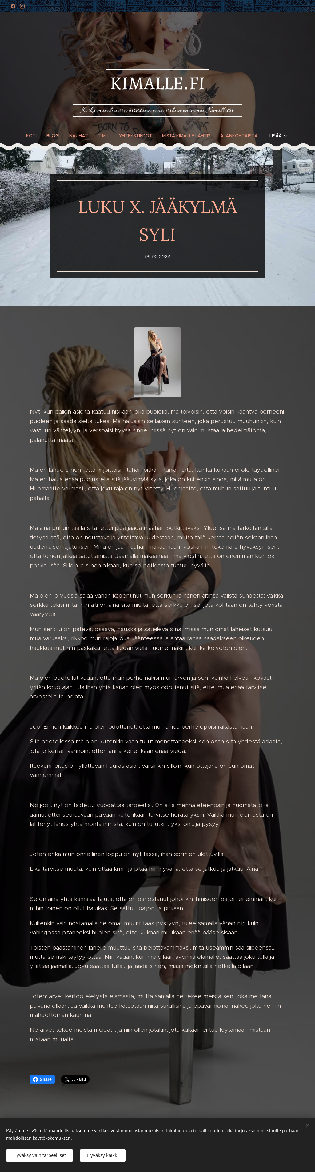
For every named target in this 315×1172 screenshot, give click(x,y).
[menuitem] (34, 135)
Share (42, 1079)
